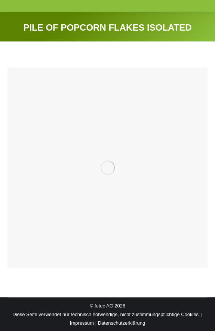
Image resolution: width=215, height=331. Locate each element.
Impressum (82, 323)
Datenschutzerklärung (121, 323)
